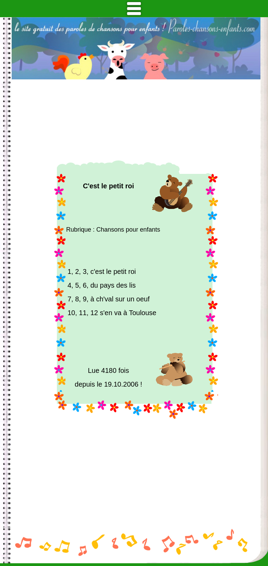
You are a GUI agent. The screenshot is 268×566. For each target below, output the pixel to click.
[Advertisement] (136, 120)
